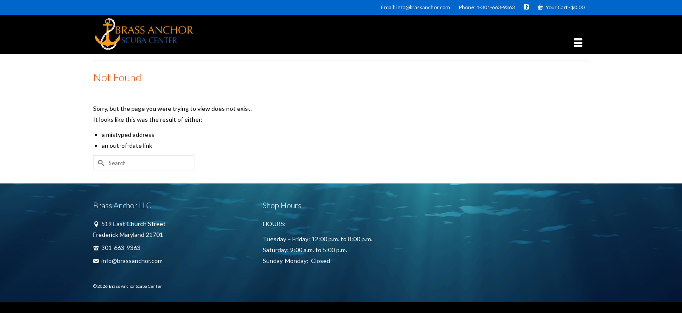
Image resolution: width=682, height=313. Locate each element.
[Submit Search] (99, 162)
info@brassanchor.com (128, 260)
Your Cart (561, 7)
